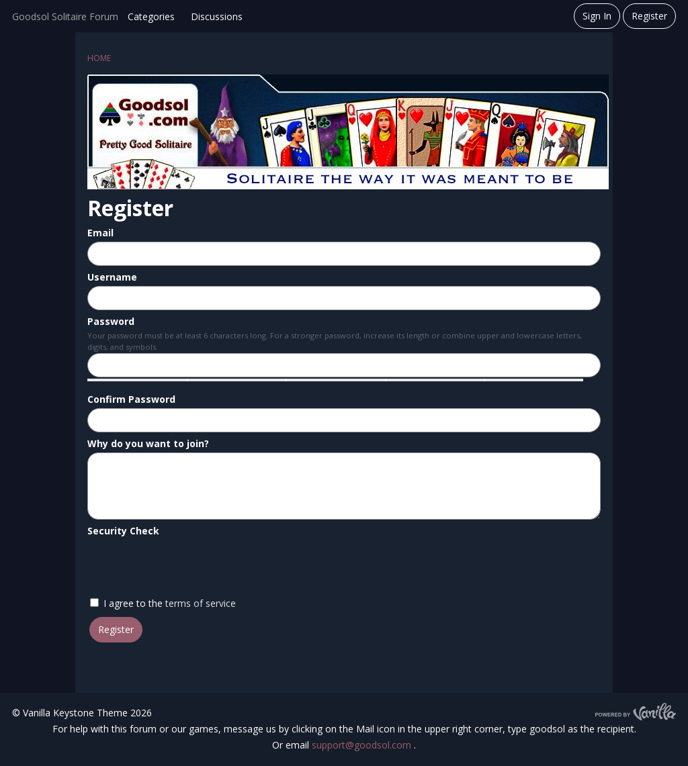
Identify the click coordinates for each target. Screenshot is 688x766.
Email (100, 232)
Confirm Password (131, 399)
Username (112, 277)
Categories (151, 16)
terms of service (200, 603)
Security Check (123, 530)
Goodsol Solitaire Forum (65, 16)
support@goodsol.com (363, 744)
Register (649, 15)
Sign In (597, 15)
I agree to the (163, 603)
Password (110, 321)
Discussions (217, 16)
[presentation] (189, 566)
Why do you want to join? (148, 443)
